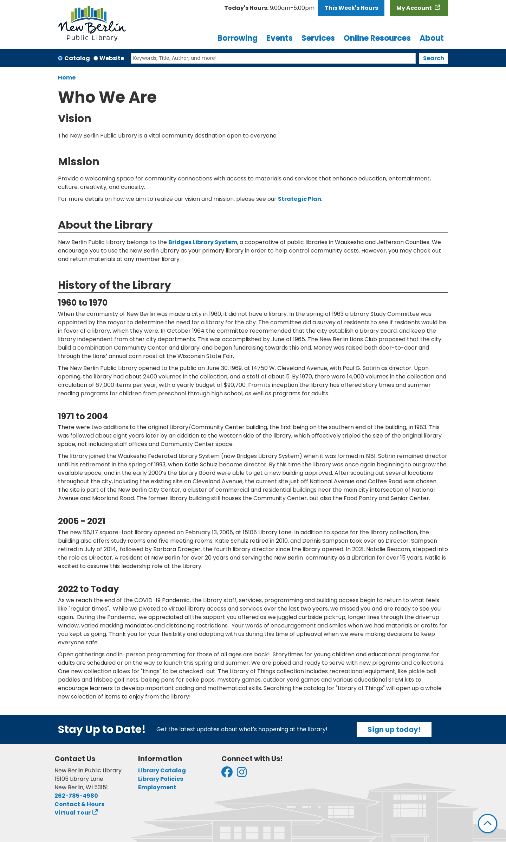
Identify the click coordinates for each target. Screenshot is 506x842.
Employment (157, 787)
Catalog (77, 58)
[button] (269, 8)
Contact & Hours (79, 804)
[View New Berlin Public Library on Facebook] (227, 774)
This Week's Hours (351, 8)
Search (433, 58)
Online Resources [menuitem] (377, 38)
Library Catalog (162, 770)
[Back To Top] (487, 823)
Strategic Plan (299, 199)
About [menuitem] (432, 38)
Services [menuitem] (318, 38)
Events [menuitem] (279, 38)
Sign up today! (394, 729)
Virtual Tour (72, 813)
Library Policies (160, 779)
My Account (414, 8)
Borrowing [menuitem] (238, 38)
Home (67, 78)
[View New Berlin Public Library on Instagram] (242, 774)
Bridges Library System (202, 242)
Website (111, 58)
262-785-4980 (76, 796)
